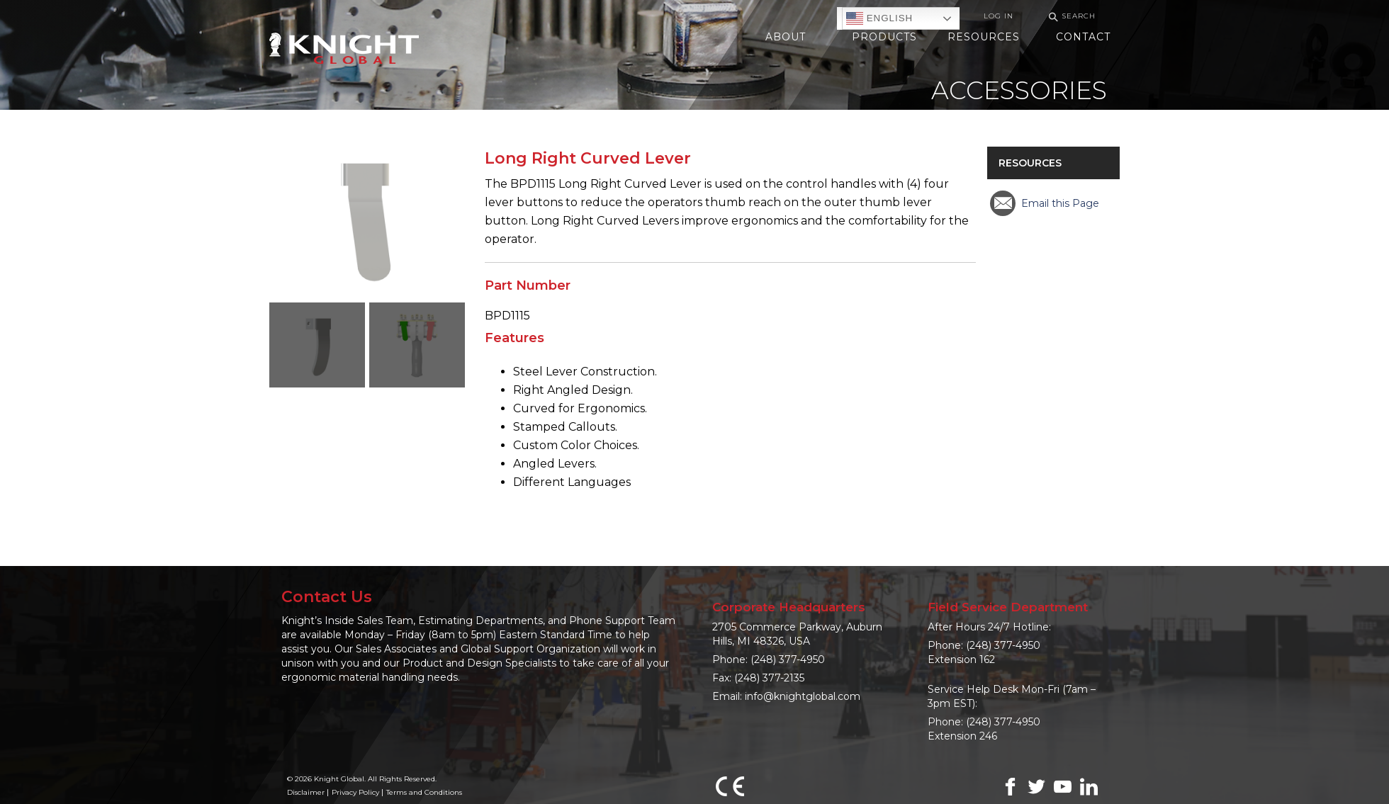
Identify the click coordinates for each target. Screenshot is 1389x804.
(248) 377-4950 (787, 659)
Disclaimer (306, 792)
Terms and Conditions (424, 792)
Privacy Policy (355, 792)
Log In (998, 16)
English (879, 18)
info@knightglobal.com (802, 696)
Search (1070, 17)
